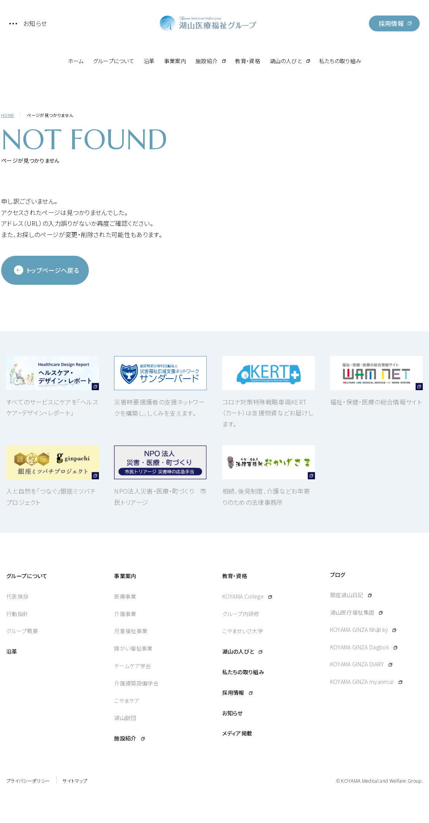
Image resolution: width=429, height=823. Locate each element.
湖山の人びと (286, 61)
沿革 (149, 61)
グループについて (114, 61)
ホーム (76, 61)
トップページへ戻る (46, 270)
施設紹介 (206, 61)
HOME (7, 115)
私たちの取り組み (340, 61)
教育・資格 (247, 61)
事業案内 (175, 61)
